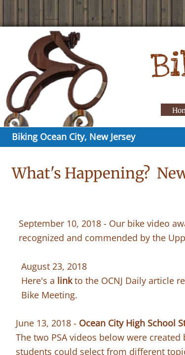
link (64, 280)
